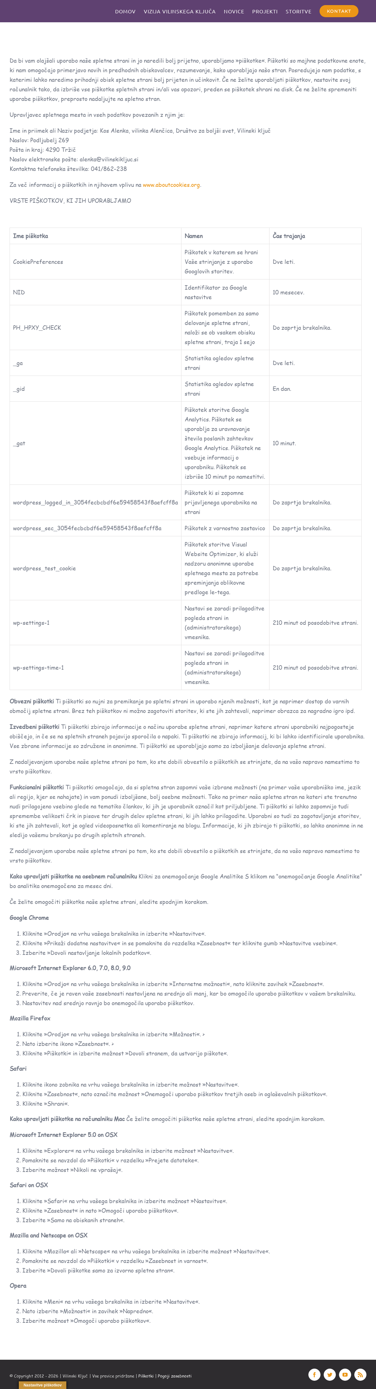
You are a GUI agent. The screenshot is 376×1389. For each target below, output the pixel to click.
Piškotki (146, 1376)
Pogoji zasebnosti (175, 1376)
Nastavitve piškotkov (43, 1385)
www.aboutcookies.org (171, 184)
